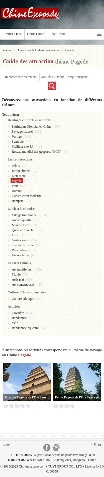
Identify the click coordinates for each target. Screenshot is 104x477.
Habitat (17, 191)
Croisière (18, 313)
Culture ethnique (23, 299)
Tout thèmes (11, 114)
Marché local (20, 225)
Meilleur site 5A (23, 147)
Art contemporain (23, 284)
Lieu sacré (19, 176)
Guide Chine (35, 34)
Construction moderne (27, 196)
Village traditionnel (25, 215)
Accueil (7, 50)
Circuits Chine (12, 34)
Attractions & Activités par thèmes (38, 50)
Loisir (16, 235)
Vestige (17, 136)
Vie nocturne (20, 255)
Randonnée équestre (25, 328)
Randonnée (19, 318)
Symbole (18, 141)
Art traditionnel (22, 269)
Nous (6, 445)
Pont (15, 186)
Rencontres (19, 250)
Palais (16, 166)
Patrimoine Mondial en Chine (31, 126)
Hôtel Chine (57, 34)
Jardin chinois (21, 171)
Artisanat (18, 279)
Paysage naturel (22, 131)
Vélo (15, 323)
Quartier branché (23, 230)
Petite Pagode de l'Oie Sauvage (77, 397)
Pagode (17, 181)
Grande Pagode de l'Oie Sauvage (28, 397)
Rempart (17, 201)
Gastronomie (20, 240)
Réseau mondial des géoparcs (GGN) (37, 152)
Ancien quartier (22, 220)
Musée (16, 274)
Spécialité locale (23, 245)
